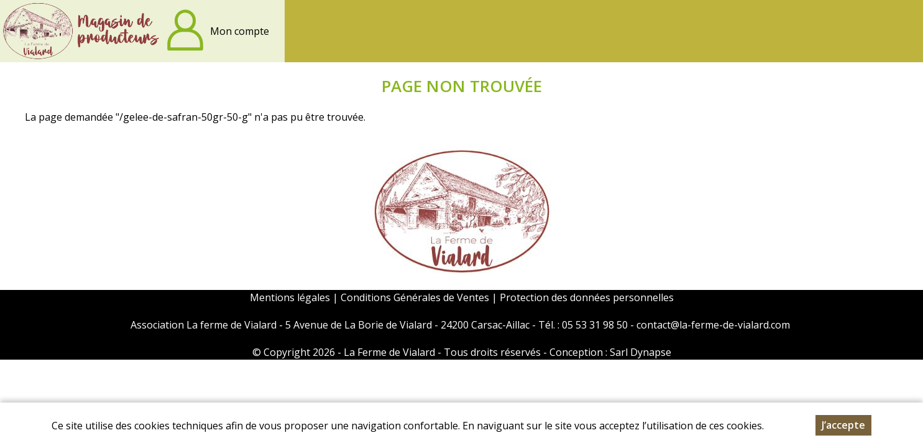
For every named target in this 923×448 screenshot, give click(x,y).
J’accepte (843, 427)
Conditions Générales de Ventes (416, 297)
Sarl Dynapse (640, 352)
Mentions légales (290, 297)
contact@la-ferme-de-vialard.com (713, 325)
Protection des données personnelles (587, 297)
